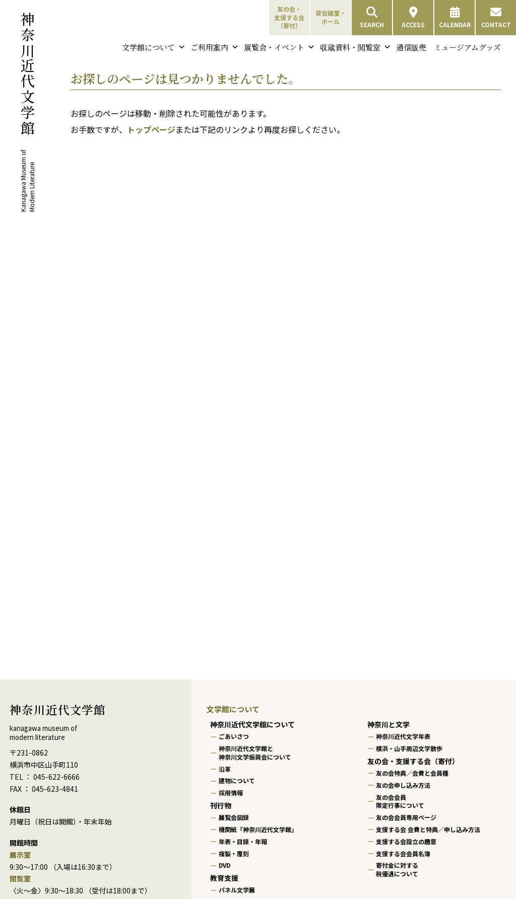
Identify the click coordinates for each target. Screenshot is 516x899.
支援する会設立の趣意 (406, 841)
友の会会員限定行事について (400, 801)
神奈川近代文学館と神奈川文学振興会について (255, 752)
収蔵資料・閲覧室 (355, 47)
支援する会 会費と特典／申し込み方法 (428, 829)
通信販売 (411, 47)
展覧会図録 (234, 817)
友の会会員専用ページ (406, 817)
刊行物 (220, 805)
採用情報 (231, 792)
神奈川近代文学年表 (403, 736)
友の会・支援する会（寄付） (289, 17)
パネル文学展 (237, 890)
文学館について (153, 47)
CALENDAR (455, 18)
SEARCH (372, 18)
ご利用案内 (214, 47)
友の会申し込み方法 (403, 785)
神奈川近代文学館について (252, 724)
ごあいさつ (234, 736)
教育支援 (224, 877)
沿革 (225, 769)
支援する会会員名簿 (403, 853)
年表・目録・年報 (243, 841)
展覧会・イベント (279, 47)
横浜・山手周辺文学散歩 (409, 748)
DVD (224, 865)
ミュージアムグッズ (467, 47)
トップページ (151, 129)
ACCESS (413, 18)
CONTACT (496, 18)
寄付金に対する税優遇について (397, 869)
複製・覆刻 (234, 853)
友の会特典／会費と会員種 (412, 773)
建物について (237, 781)
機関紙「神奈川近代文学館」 (258, 829)
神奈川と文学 (388, 724)
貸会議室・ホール (330, 17)
